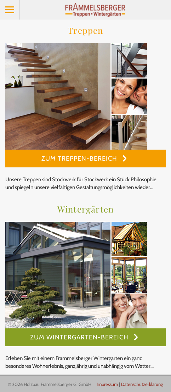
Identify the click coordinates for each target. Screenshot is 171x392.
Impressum (107, 384)
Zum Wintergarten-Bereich (80, 337)
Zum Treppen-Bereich (80, 158)
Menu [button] (10, 10)
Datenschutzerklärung (142, 384)
